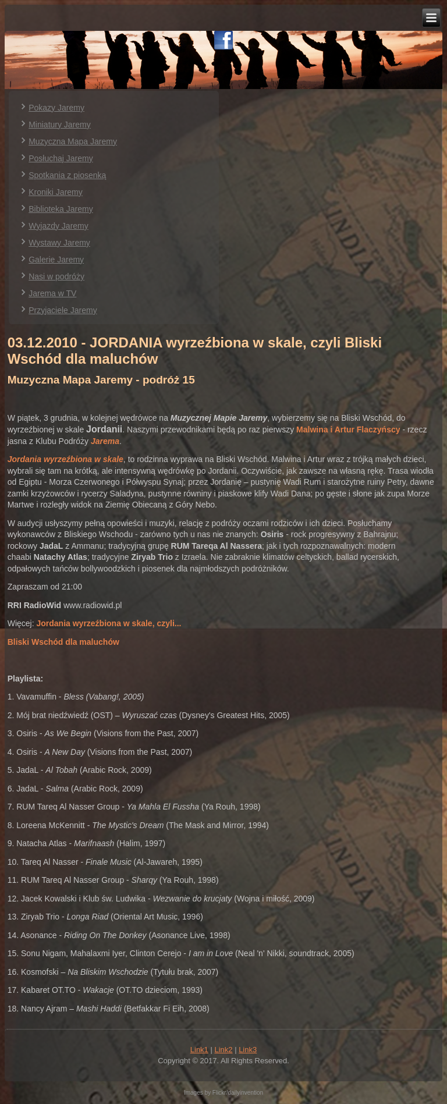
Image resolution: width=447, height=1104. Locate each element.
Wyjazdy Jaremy (58, 225)
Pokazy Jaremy (56, 107)
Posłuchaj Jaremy (61, 158)
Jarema (105, 441)
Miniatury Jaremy (60, 124)
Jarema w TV (52, 293)
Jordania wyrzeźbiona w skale (65, 459)
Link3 (248, 1049)
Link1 (199, 1049)
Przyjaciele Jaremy (63, 310)
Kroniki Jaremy (56, 192)
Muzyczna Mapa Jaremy (73, 141)
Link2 (223, 1049)
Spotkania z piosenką (67, 175)
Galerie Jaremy (56, 259)
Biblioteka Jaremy (61, 209)
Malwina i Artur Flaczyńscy (348, 429)
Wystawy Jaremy (59, 242)
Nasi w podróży (56, 276)
